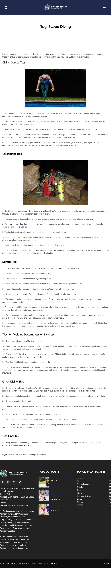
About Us (22, 563)
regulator (25, 294)
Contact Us (34, 563)
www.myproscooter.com (18, 505)
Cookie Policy (53, 563)
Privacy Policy (43, 563)
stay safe (27, 445)
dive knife (43, 211)
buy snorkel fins (16, 224)
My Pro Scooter (11, 563)
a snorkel (92, 219)
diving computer (13, 237)
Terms (28, 563)
